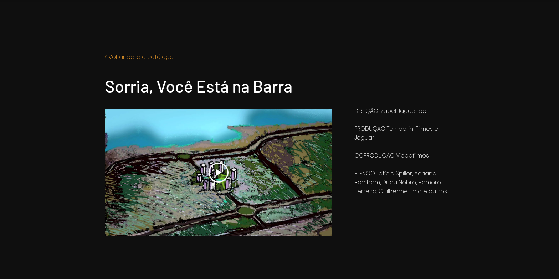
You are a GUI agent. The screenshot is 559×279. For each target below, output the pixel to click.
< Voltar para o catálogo (139, 57)
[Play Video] (219, 173)
